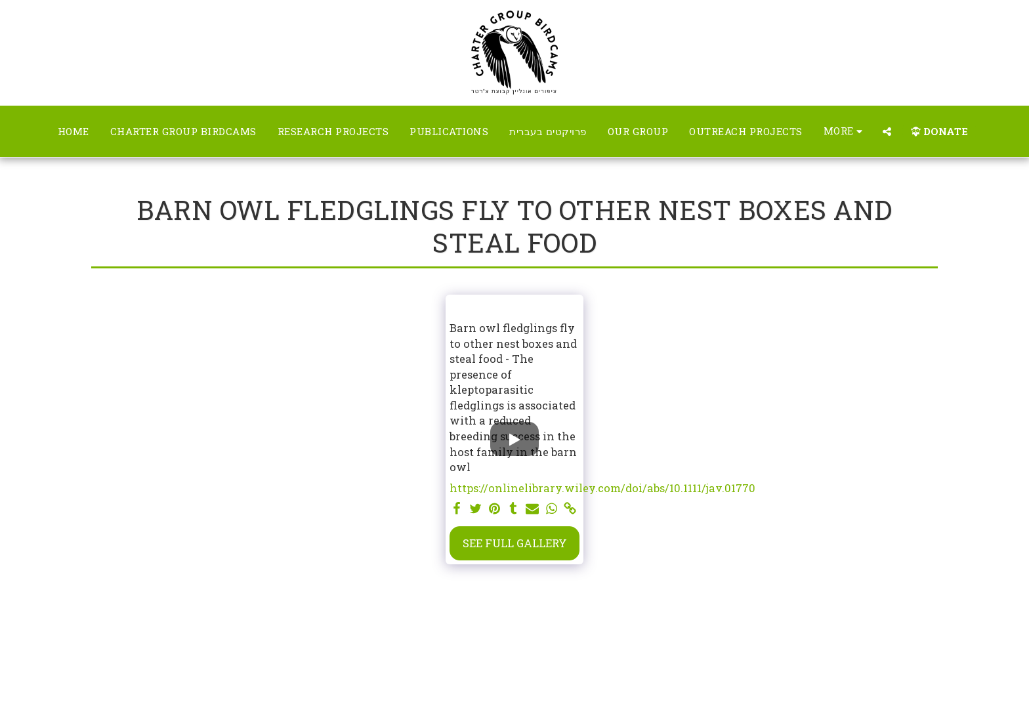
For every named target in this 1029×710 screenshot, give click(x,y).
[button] (886, 131)
